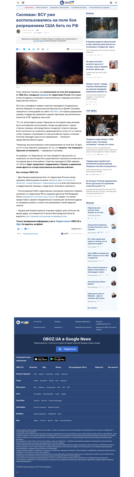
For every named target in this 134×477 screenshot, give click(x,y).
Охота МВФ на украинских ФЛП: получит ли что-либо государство (98, 255)
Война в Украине (42, 7)
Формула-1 (63, 380)
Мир (44, 367)
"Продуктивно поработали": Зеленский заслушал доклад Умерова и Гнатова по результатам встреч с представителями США (101, 164)
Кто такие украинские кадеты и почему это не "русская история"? (97, 241)
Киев (35, 374)
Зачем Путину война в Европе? (97, 283)
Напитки (44, 400)
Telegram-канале (63, 221)
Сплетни (43, 420)
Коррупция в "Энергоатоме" (59, 7)
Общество (99, 367)
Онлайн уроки (51, 387)
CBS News (54, 111)
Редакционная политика (30, 233)
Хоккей (51, 380)
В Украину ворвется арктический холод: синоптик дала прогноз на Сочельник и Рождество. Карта (100, 44)
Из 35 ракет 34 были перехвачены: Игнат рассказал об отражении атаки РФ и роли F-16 (101, 183)
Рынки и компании (40, 407)
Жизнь (58, 367)
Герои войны (29, 7)
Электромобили (48, 394)
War (37, 30)
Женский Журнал (66, 420)
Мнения (90, 203)
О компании (38, 321)
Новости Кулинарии (55, 400)
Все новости (113, 367)
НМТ (68, 387)
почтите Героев (39, 41)
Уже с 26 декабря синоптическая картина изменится (100, 51)
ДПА (58, 387)
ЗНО (63, 387)
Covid (59, 414)
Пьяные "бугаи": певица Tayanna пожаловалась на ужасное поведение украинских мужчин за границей (96, 88)
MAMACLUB (52, 414)
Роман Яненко (92, 247)
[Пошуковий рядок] (116, 2)
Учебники (41, 387)
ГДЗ (35, 387)
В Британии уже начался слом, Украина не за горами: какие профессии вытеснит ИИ (97, 210)
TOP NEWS (91, 111)
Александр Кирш (93, 261)
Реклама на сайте (39, 327)
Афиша (36, 420)
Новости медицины (40, 414)
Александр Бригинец (94, 215)
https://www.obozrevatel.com (86, 430)
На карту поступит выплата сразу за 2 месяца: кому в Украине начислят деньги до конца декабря (97, 65)
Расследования (75, 367)
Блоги (84, 367)
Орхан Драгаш (92, 232)
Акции (57, 394)
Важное (90, 13)
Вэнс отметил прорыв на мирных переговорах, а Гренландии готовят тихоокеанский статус (98, 269)
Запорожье (49, 374)
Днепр (57, 374)
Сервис (63, 394)
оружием (44, 95)
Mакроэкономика (53, 407)
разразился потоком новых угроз (38, 197)
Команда (57, 321)
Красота (50, 420)
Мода (56, 420)
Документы (58, 327)
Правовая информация (82, 321)
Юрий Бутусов (92, 301)
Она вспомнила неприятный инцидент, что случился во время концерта (96, 97)
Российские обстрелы (79, 7)
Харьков (41, 374)
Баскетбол (43, 380)
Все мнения (92, 308)
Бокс (57, 380)
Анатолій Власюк (93, 287)
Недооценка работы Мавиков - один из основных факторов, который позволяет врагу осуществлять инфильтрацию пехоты (98, 296)
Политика (33, 367)
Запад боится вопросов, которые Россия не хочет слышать (98, 227)
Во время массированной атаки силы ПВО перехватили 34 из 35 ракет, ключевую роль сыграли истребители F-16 (101, 191)
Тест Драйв (37, 394)
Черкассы (64, 374)
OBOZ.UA (109, 433)
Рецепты (36, 400)
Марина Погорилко (28, 30)
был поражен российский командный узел (46, 216)
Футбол (36, 380)
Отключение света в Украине (99, 7)
